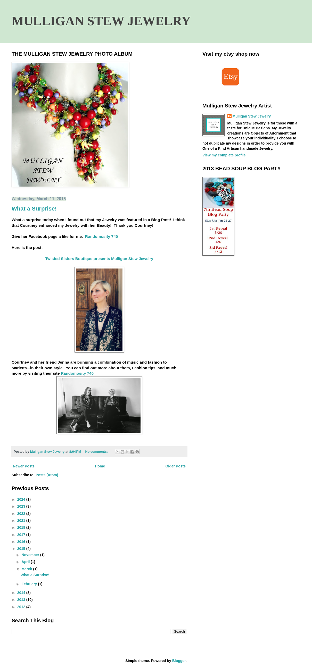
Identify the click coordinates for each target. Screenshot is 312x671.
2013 (21, 600)
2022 (21, 513)
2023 (21, 506)
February (29, 584)
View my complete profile (224, 155)
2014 (21, 593)
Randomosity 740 (101, 236)
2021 (21, 520)
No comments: (97, 452)
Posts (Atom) (47, 475)
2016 (21, 542)
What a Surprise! (34, 208)
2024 (21, 499)
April (26, 562)
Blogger (179, 661)
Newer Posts (24, 466)
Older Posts (175, 466)
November (30, 555)
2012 (21, 607)
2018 (21, 527)
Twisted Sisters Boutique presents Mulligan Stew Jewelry (99, 258)
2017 (21, 535)
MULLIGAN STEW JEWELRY (101, 21)
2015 (21, 549)
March (27, 569)
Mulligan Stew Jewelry (252, 116)
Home (100, 466)
